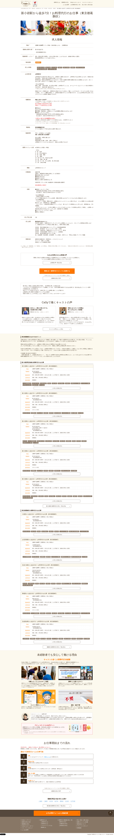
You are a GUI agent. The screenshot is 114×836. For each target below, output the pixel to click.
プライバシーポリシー (82, 826)
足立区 (67, 801)
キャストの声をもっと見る (56, 329)
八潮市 (40, 801)
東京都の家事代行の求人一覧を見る (56, 805)
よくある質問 (66, 4)
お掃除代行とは (44, 821)
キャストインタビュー (87, 2)
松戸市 (56, 801)
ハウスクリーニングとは (46, 825)
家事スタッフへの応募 (82, 822)
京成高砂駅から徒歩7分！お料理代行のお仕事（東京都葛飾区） (40, 621)
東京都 (45, 8)
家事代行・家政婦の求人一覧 (37, 8)
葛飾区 (54, 8)
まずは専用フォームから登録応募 (57, 813)
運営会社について (81, 824)
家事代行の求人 (63, 821)
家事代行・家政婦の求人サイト (26, 3)
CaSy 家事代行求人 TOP (26, 8)
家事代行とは (57, 2)
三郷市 (46, 801)
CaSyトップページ (26, 820)
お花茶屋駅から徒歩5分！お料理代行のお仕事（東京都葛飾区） (40, 539)
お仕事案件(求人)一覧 (75, 4)
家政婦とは (43, 827)
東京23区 (50, 8)
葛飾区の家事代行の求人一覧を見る (56, 647)
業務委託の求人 (65, 2)
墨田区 (61, 801)
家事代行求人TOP (56, 278)
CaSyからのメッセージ (75, 2)
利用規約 (79, 827)
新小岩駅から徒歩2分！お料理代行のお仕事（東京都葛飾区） (40, 479)
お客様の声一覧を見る (56, 262)
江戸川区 (73, 801)
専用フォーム (47, 756)
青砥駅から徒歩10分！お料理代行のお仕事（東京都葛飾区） (40, 593)
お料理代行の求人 (63, 825)
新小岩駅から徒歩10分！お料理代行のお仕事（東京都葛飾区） (40, 421)
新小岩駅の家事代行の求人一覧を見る (56, 506)
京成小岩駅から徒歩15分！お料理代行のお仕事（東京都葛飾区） (41, 565)
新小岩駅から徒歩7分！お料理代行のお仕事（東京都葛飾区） (40, 393)
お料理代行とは (44, 823)
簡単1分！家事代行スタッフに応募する (57, 271)
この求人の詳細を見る (57, 388)
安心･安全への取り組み (87, 4)
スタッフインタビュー (27, 827)
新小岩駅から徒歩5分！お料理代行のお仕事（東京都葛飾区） (40, 366)
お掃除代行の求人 (63, 823)
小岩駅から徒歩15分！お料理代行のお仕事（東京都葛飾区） (40, 514)
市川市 (51, 801)
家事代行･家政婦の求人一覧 (65, 820)
